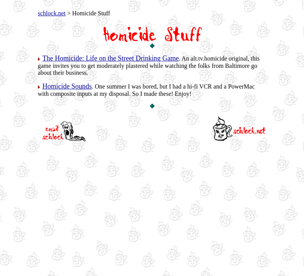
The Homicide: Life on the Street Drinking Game (111, 58)
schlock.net (52, 13)
